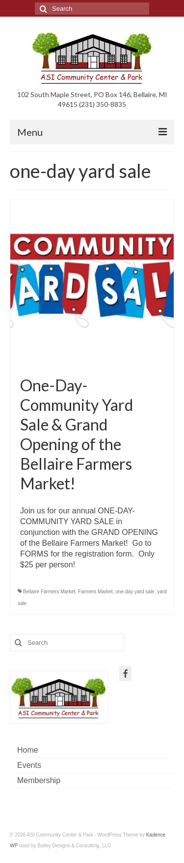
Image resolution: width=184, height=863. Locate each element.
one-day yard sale (135, 591)
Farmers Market (95, 591)
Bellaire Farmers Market (49, 591)
